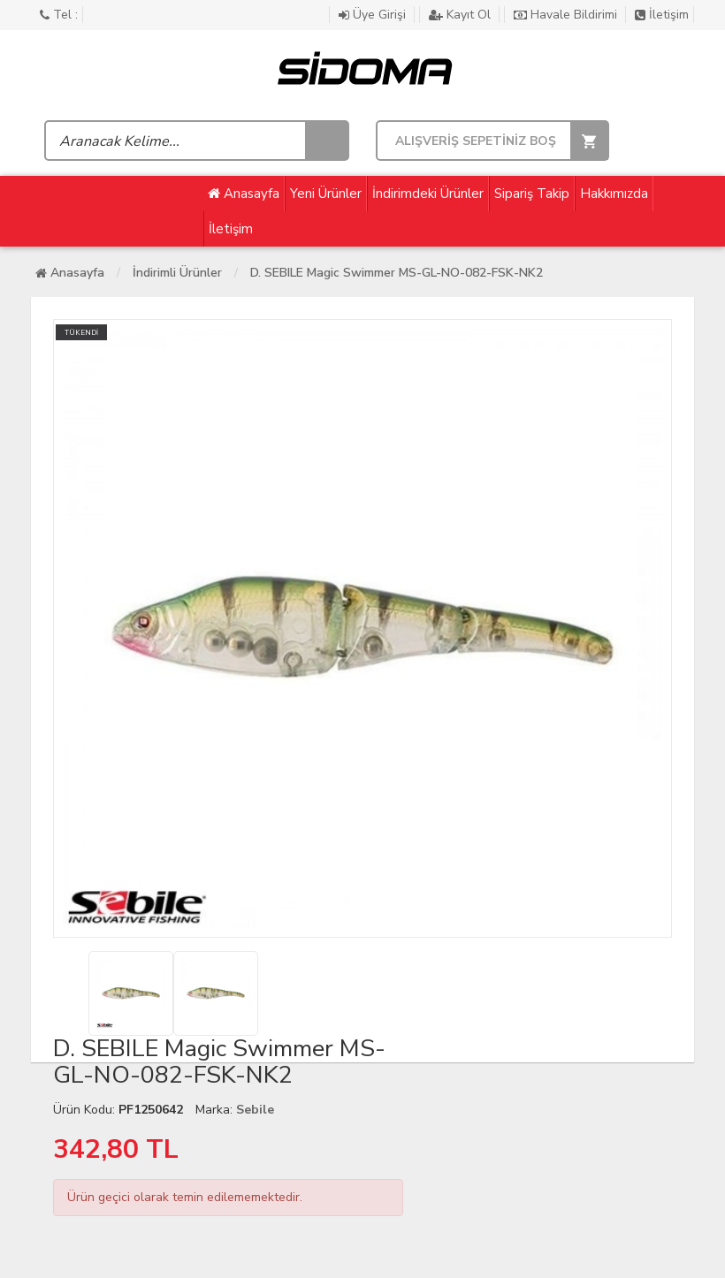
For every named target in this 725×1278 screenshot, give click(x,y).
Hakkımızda (614, 193)
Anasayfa (243, 193)
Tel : (59, 14)
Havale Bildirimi (567, 14)
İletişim (662, 14)
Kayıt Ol (461, 14)
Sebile (255, 1109)
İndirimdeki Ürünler (428, 193)
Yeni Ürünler (326, 193)
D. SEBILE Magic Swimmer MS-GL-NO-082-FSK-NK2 (396, 272)
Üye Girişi (374, 14)
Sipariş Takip (531, 193)
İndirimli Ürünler (177, 272)
